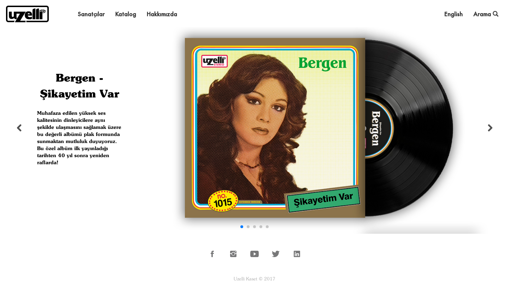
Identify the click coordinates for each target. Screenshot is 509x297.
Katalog (125, 14)
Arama (485, 14)
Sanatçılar (91, 14)
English (453, 14)
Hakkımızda (162, 14)
